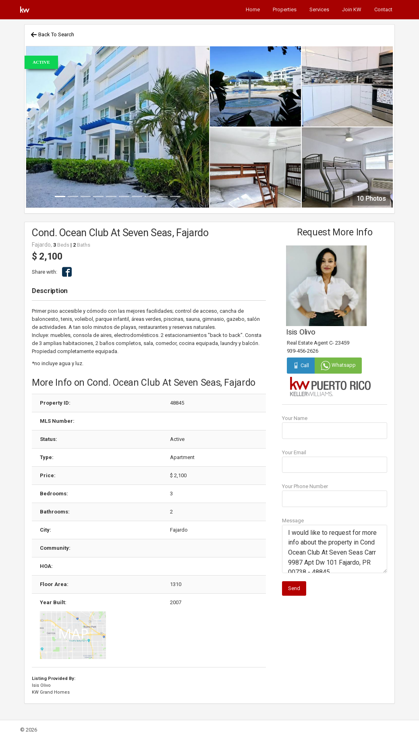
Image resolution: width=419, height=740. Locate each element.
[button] (40, 127)
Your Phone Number (305, 486)
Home (253, 9)
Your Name (294, 418)
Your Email (294, 452)
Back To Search (52, 34)
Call (301, 365)
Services (319, 9)
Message (293, 521)
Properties (285, 9)
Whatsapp (338, 365)
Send (294, 588)
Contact (383, 9)
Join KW (351, 9)
